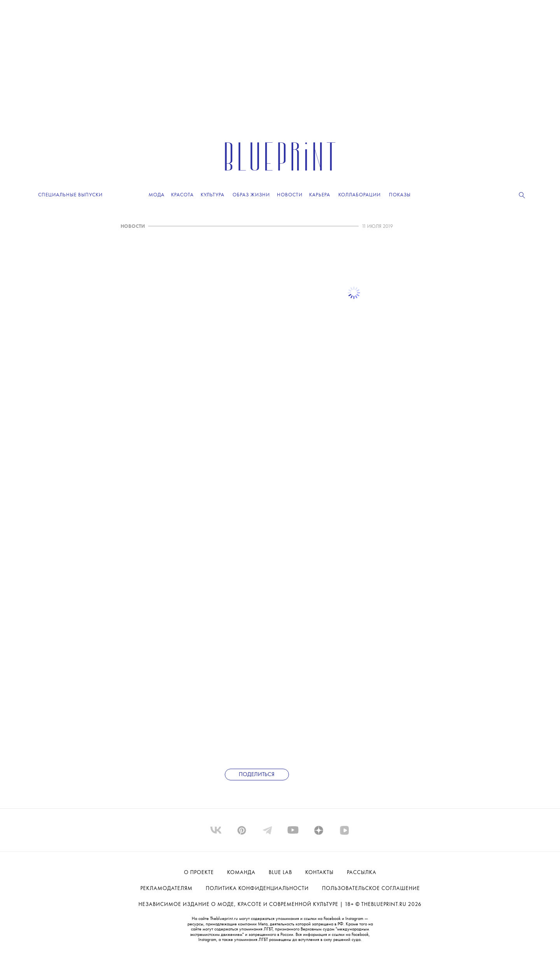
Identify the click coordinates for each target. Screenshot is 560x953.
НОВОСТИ (133, 226)
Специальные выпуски (70, 195)
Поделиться (257, 775)
